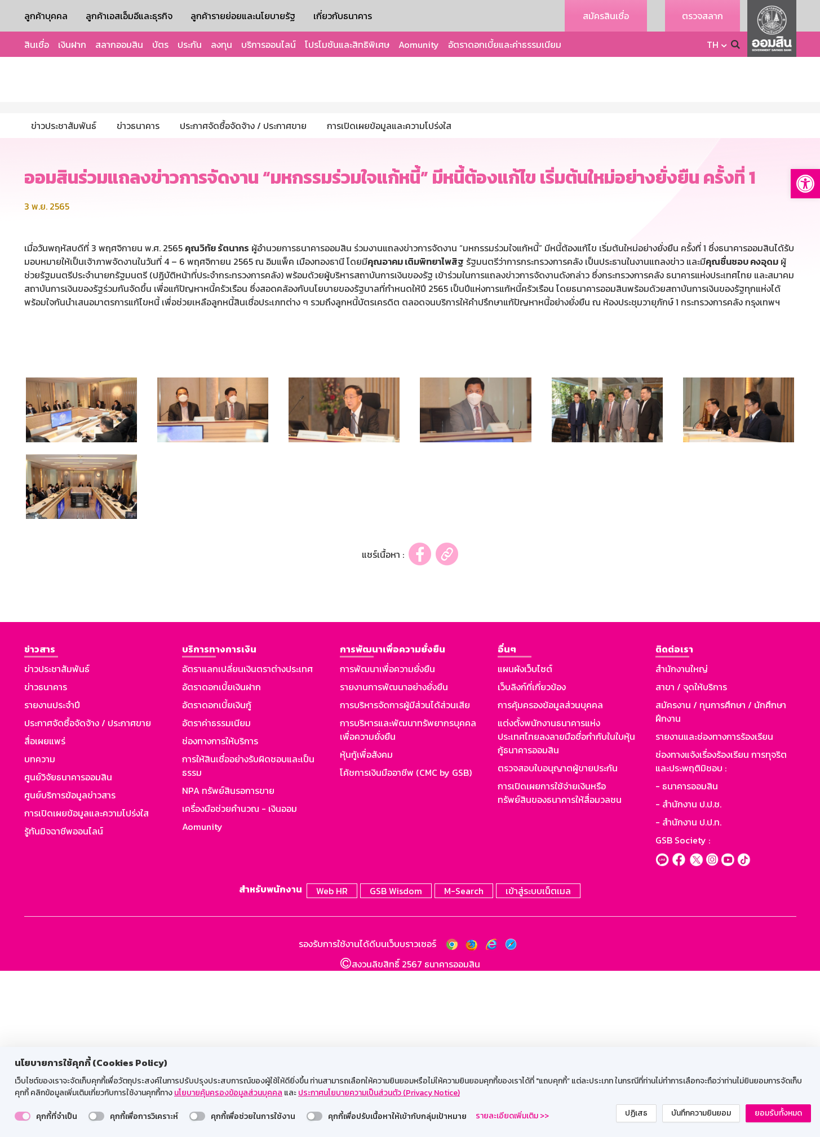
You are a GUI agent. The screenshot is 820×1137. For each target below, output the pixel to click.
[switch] (22, 1116)
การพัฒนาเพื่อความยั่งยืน (387, 837)
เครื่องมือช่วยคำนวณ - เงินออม (239, 977)
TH (713, 44)
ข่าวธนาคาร (45, 855)
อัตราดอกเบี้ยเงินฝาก (221, 855)
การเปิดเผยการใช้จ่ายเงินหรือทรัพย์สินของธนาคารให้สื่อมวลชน (560, 961)
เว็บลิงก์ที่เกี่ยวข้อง (532, 855)
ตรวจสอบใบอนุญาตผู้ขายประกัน (558, 936)
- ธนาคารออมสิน (686, 954)
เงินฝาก (72, 44)
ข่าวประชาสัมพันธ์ (57, 837)
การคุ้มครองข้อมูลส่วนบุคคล (550, 873)
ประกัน (190, 44)
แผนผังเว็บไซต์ (525, 837)
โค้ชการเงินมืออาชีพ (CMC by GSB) (406, 941)
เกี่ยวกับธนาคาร (342, 16)
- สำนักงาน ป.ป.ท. (688, 990)
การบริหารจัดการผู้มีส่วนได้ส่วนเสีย (405, 873)
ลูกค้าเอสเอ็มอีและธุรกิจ (129, 16)
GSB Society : (682, 1008)
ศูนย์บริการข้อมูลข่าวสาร (70, 963)
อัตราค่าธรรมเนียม (216, 891)
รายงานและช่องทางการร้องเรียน (714, 905)
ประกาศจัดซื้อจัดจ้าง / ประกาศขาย (87, 891)
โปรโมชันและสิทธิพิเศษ (347, 44)
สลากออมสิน (119, 44)
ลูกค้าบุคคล (46, 16)
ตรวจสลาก (702, 16)
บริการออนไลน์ (268, 44)
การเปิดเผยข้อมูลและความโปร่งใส (86, 981)
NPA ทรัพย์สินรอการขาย (228, 959)
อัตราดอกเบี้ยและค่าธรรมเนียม (504, 44)
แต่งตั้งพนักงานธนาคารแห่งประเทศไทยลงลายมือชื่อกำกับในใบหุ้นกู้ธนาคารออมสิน (566, 905)
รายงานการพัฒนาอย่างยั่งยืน (394, 855)
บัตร (160, 44)
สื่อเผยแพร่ (44, 909)
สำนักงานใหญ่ (681, 837)
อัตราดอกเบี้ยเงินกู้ (216, 873)
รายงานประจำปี (52, 873)
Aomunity (418, 44)
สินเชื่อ (36, 44)
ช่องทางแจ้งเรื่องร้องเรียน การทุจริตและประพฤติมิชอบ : (721, 929)
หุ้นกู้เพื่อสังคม (366, 923)
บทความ (39, 927)
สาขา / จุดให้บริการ (691, 855)
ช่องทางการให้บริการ (220, 909)
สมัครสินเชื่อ (606, 16)
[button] (805, 183)
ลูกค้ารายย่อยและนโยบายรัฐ (242, 16)
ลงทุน (221, 44)
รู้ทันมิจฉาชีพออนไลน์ (63, 999)
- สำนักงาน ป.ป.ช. (688, 972)
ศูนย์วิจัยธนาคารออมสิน (68, 945)
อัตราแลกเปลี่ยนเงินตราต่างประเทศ (247, 837)
